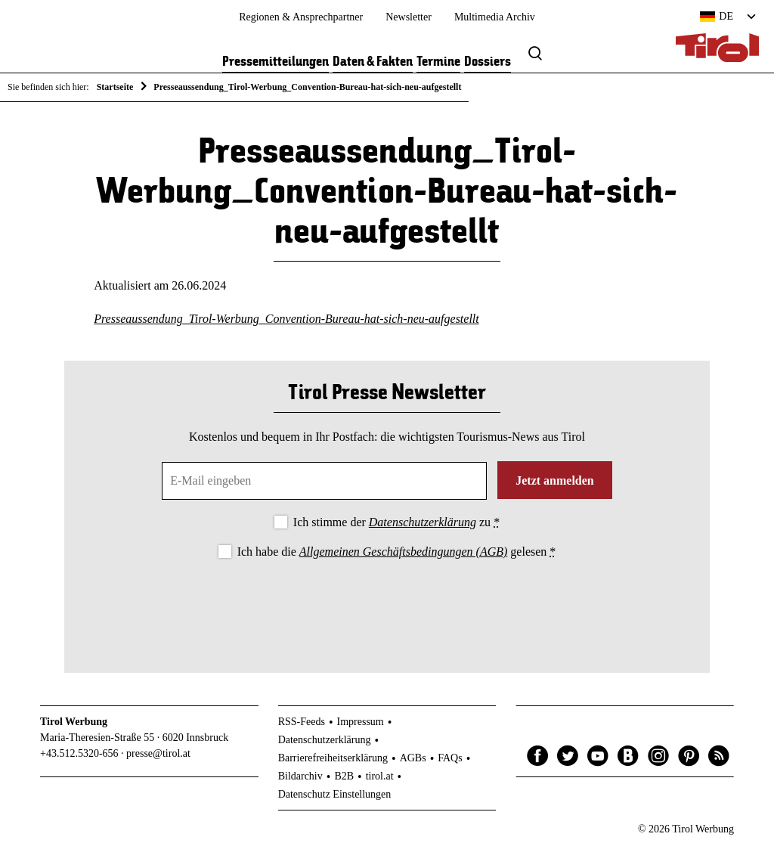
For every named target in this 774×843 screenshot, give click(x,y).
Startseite (115, 87)
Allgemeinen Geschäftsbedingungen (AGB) (403, 551)
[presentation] (387, 603)
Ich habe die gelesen (396, 551)
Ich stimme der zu (396, 522)
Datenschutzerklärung (422, 522)
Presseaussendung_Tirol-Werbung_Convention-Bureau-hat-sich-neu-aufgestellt (286, 318)
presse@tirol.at (158, 753)
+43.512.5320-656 (79, 753)
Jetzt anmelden (554, 480)
